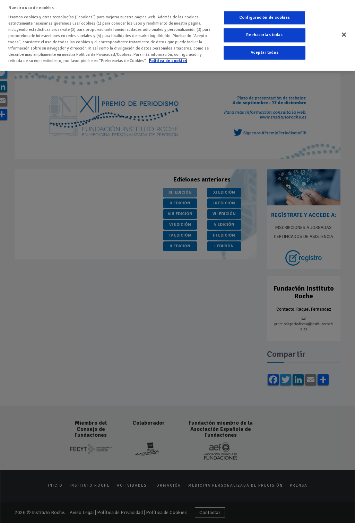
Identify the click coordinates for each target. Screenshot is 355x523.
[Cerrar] (344, 34)
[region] (177, 35)
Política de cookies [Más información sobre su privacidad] (168, 60)
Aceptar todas (264, 52)
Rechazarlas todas (264, 35)
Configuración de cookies (264, 17)
